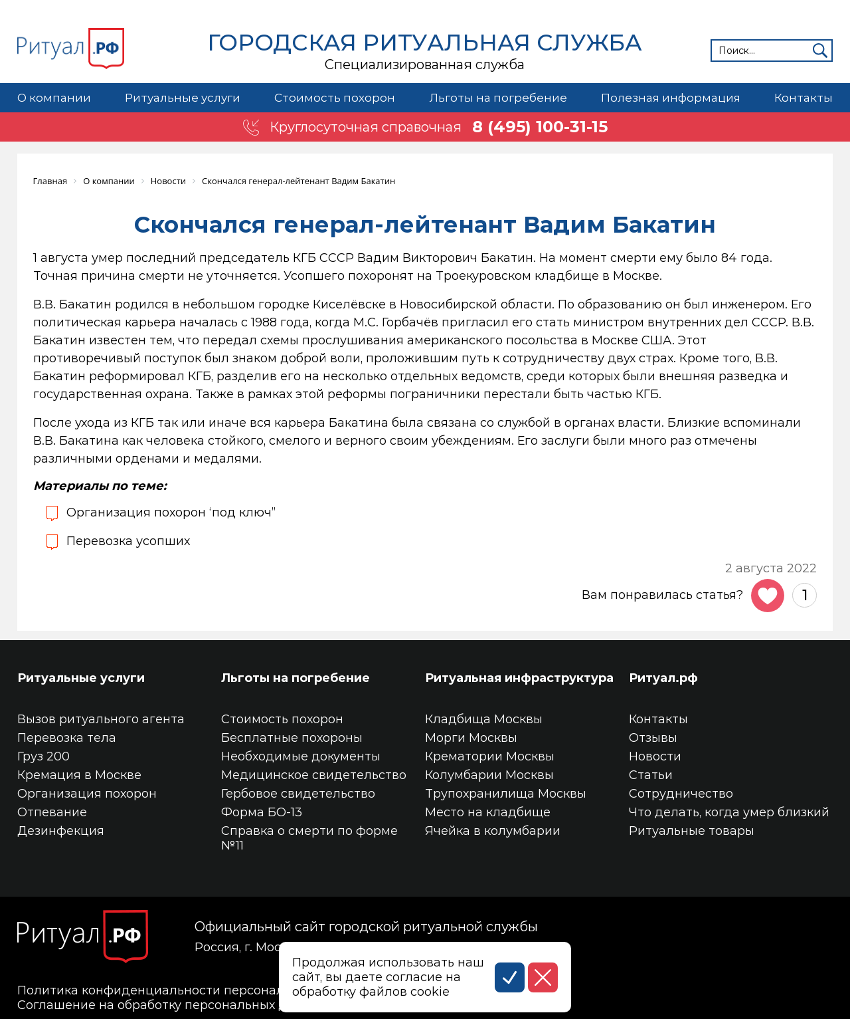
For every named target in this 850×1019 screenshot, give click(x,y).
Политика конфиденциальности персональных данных (191, 990)
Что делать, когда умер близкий (729, 812)
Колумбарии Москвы (489, 775)
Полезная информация (670, 97)
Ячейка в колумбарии (492, 831)
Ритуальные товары (691, 831)
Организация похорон (87, 793)
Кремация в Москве (79, 775)
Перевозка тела (66, 738)
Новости (655, 756)
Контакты (803, 97)
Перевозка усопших (128, 541)
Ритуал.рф (663, 678)
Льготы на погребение (498, 97)
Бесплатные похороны (292, 738)
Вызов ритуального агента (101, 719)
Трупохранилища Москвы (505, 793)
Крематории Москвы (489, 756)
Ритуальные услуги (182, 97)
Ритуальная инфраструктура (519, 678)
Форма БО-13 (261, 812)
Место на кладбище (488, 812)
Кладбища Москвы (484, 719)
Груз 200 (43, 756)
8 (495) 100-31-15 (540, 127)
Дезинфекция (60, 831)
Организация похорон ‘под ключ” (171, 512)
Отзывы (653, 738)
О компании (54, 97)
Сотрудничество (681, 793)
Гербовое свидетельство (298, 793)
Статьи (651, 775)
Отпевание (52, 812)
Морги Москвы (471, 738)
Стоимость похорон (334, 97)
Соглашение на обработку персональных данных (171, 1005)
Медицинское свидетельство (313, 775)
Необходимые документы (301, 756)
